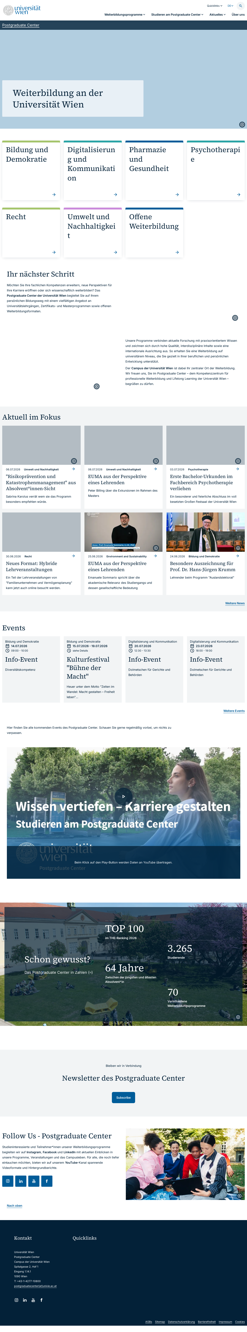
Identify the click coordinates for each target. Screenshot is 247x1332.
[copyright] (242, 125)
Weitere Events (234, 711)
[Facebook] (41, 1300)
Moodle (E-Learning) (87, 1247)
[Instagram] (16, 1300)
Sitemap (160, 1329)
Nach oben (14, 1205)
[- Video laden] (123, 813)
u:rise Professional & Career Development (100, 1302)
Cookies (240, 1329)
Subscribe (123, 1097)
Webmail (80, 1255)
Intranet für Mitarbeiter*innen (92, 1278)
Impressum (225, 1329)
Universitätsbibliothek (88, 1286)
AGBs (148, 1329)
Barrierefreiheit (207, 1329)
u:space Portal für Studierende (93, 1262)
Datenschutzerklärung (181, 1329)
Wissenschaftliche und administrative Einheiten (100, 1294)
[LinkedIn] (25, 1300)
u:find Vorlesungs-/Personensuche (95, 1270)
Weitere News (235, 603)
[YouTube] (33, 1300)
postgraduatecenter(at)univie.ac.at (35, 1285)
